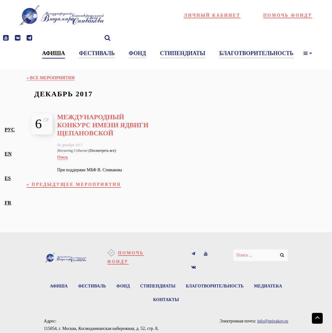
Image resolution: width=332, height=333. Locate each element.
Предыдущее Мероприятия (74, 184)
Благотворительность (215, 286)
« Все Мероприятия (51, 78)
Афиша (59, 286)
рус (10, 129)
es (8, 178)
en (8, 153)
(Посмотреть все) (102, 150)
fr (8, 202)
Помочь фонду (288, 15)
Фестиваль (92, 286)
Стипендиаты (157, 286)
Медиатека (268, 286)
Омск (62, 157)
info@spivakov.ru (272, 321)
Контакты (166, 299)
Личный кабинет (212, 15)
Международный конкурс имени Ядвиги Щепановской (103, 125)
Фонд (123, 286)
